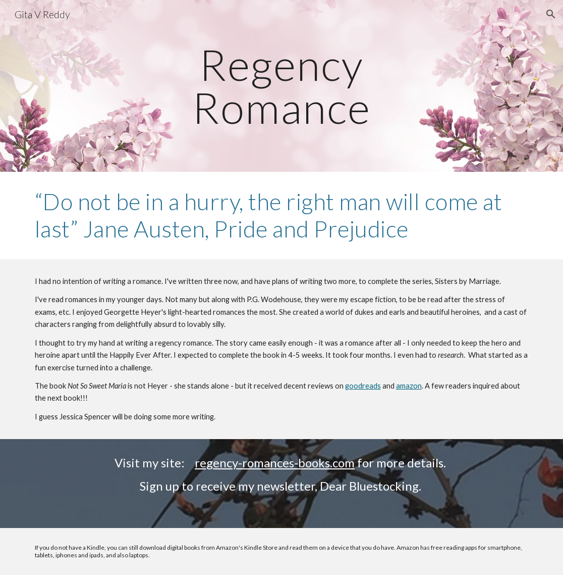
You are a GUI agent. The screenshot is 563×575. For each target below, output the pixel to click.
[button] (551, 14)
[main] (282, 86)
